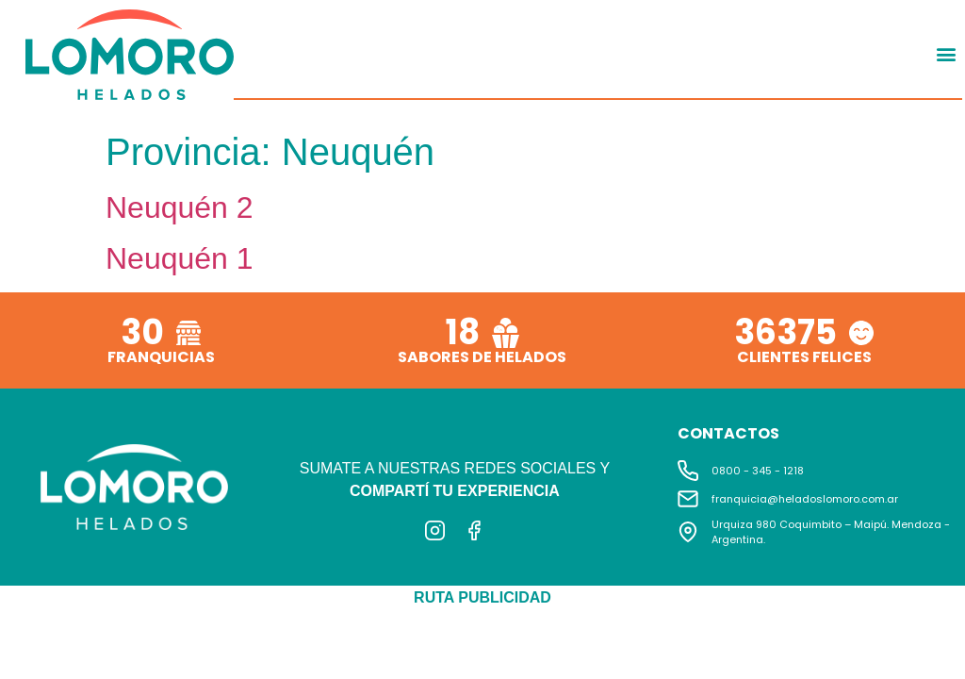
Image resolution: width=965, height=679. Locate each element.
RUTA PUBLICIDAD (482, 597)
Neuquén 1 (180, 258)
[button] (946, 54)
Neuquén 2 (180, 207)
